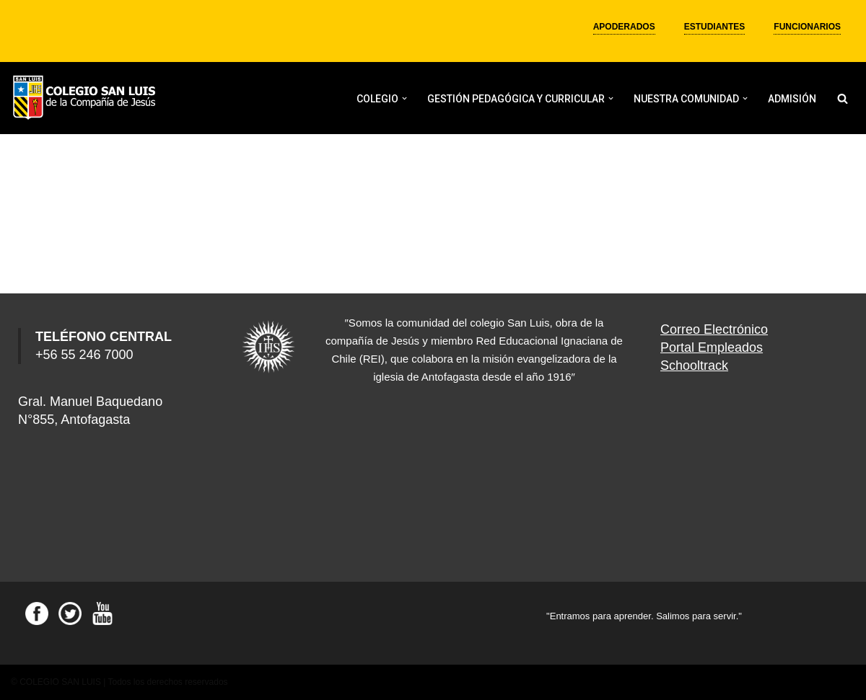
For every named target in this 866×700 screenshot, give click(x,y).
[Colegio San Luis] (86, 98)
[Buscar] (842, 98)
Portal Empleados (711, 347)
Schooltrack (694, 365)
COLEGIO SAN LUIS (60, 682)
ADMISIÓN (792, 99)
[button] (404, 98)
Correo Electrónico (714, 329)
